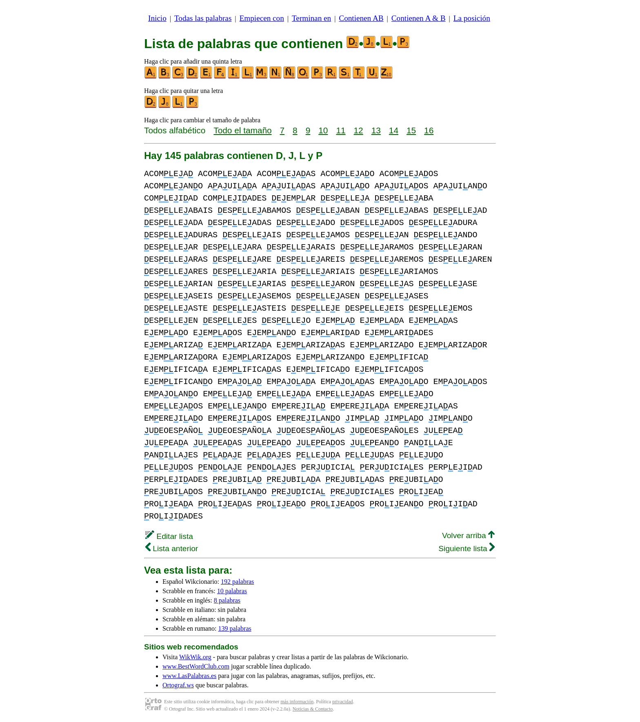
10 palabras (232, 590)
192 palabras (237, 581)
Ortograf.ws (178, 685)
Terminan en (311, 18)
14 (393, 130)
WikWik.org (195, 657)
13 (376, 130)
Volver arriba (468, 535)
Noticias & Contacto (313, 709)
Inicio (157, 18)
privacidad (342, 701)
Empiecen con (262, 18)
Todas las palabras (202, 18)
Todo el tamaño (242, 130)
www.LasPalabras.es (189, 675)
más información (296, 701)
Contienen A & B (418, 18)
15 (411, 130)
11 (340, 130)
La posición (471, 18)
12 (358, 130)
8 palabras (227, 600)
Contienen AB (361, 18)
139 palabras (234, 628)
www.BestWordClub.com (195, 666)
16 (428, 130)
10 (323, 130)
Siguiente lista (466, 548)
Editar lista (169, 536)
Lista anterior (171, 548)
